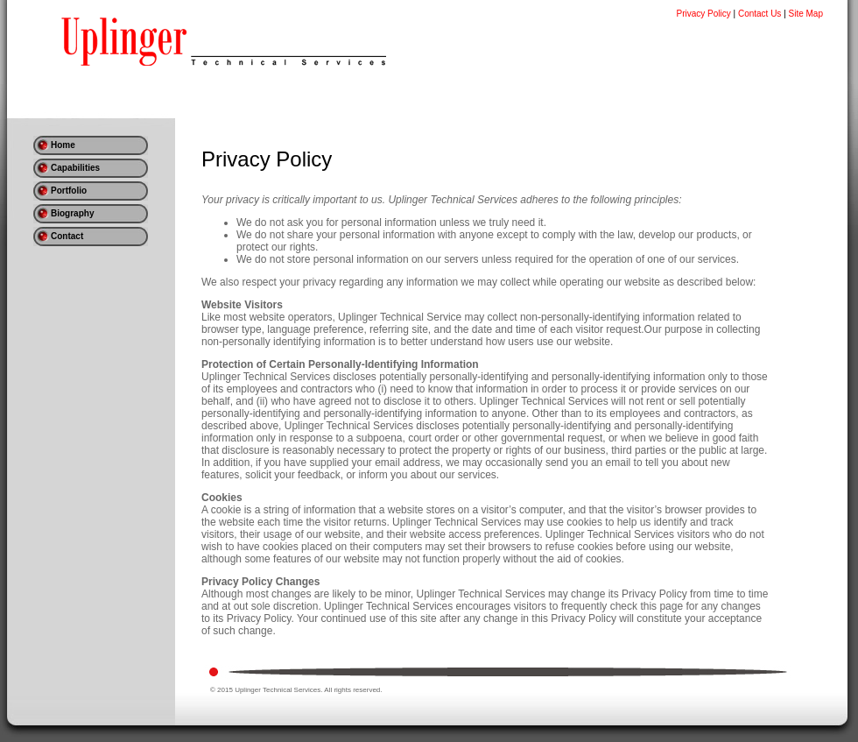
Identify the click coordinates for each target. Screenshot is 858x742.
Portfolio (69, 190)
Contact (67, 236)
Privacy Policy (704, 13)
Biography (72, 213)
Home (63, 145)
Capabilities (75, 168)
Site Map (806, 13)
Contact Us (759, 13)
